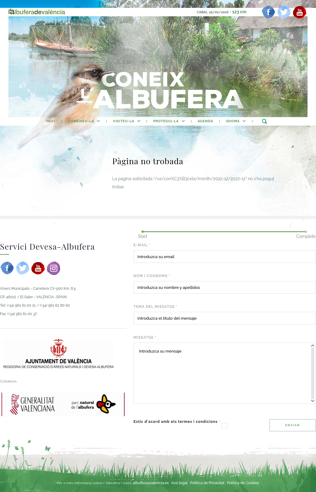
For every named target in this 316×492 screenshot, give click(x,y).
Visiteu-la (124, 121)
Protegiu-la (166, 121)
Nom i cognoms (152, 276)
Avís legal (179, 483)
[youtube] (299, 12)
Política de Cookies (243, 483)
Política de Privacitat (208, 483)
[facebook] (268, 12)
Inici (50, 121)
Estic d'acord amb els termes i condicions (177, 422)
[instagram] (53, 268)
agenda (205, 121)
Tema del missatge (156, 307)
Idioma (232, 121)
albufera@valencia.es (151, 483)
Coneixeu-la (81, 121)
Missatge (145, 337)
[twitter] (284, 12)
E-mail (142, 245)
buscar (264, 121)
